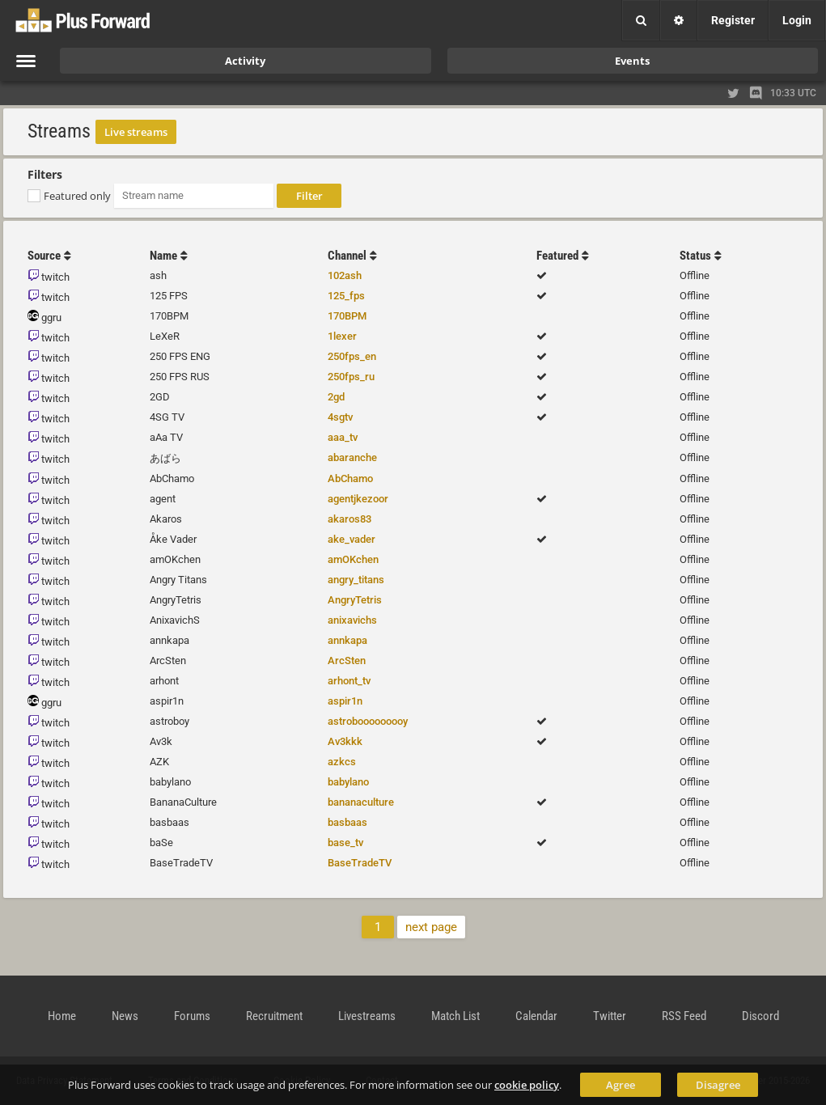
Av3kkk (345, 741)
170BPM (347, 316)
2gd (336, 397)
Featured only (77, 195)
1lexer (342, 336)
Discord (760, 1016)
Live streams (135, 132)
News (125, 1016)
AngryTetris (355, 600)
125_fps (346, 296)
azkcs (342, 762)
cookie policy (526, 1084)
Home (62, 1016)
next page (431, 927)
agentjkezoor (358, 499)
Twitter (609, 1016)
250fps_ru (351, 376)
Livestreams (367, 1016)
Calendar (536, 1016)
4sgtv (340, 417)
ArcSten (347, 660)
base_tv (345, 842)
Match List (455, 1016)
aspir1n (345, 701)
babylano (348, 782)
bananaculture (361, 802)
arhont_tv (349, 681)
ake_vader (351, 539)
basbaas (347, 822)
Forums (192, 1016)
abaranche (352, 457)
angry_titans (356, 580)
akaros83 (349, 519)
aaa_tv (343, 437)
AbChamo (350, 478)
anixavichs (352, 620)
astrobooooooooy (368, 721)
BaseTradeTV (360, 863)
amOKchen (353, 559)
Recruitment (274, 1016)
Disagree (718, 1084)
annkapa (347, 640)
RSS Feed (684, 1016)
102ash (345, 275)
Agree (620, 1084)
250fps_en (352, 356)
